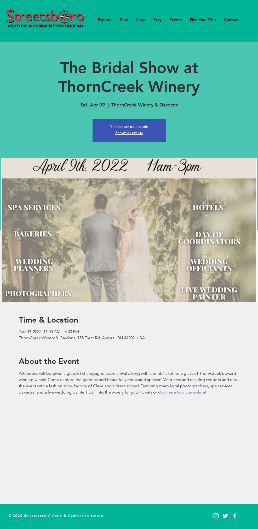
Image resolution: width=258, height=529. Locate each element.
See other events (129, 133)
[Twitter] (225, 515)
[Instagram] (216, 515)
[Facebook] (234, 515)
